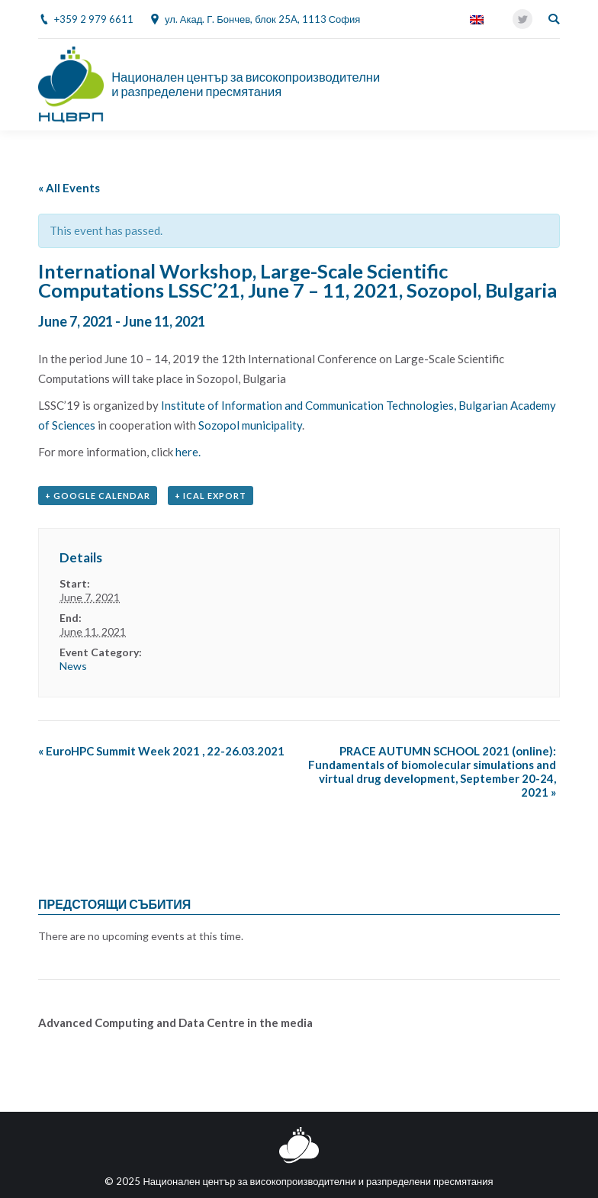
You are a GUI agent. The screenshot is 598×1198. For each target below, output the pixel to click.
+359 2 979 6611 (93, 19)
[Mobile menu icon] (551, 84)
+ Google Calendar (97, 496)
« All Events (69, 188)
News (73, 665)
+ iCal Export (210, 496)
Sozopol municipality (250, 425)
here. (188, 452)
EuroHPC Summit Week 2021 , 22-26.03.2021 (161, 751)
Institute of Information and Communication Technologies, (309, 405)
